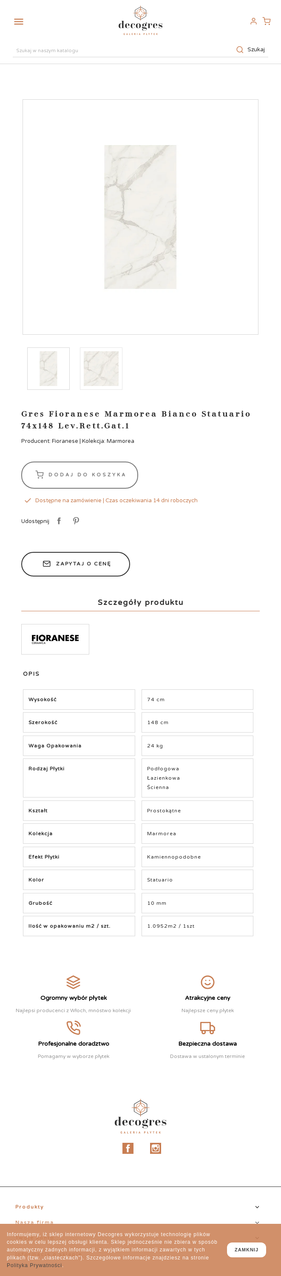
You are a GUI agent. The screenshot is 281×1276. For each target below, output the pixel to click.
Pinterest (74, 521)
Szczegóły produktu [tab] (141, 602)
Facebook (127, 1148)
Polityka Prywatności (34, 1265)
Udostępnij (57, 521)
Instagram (155, 1148)
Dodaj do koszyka (80, 475)
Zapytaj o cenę (75, 564)
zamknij (246, 1249)
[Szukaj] (140, 49)
